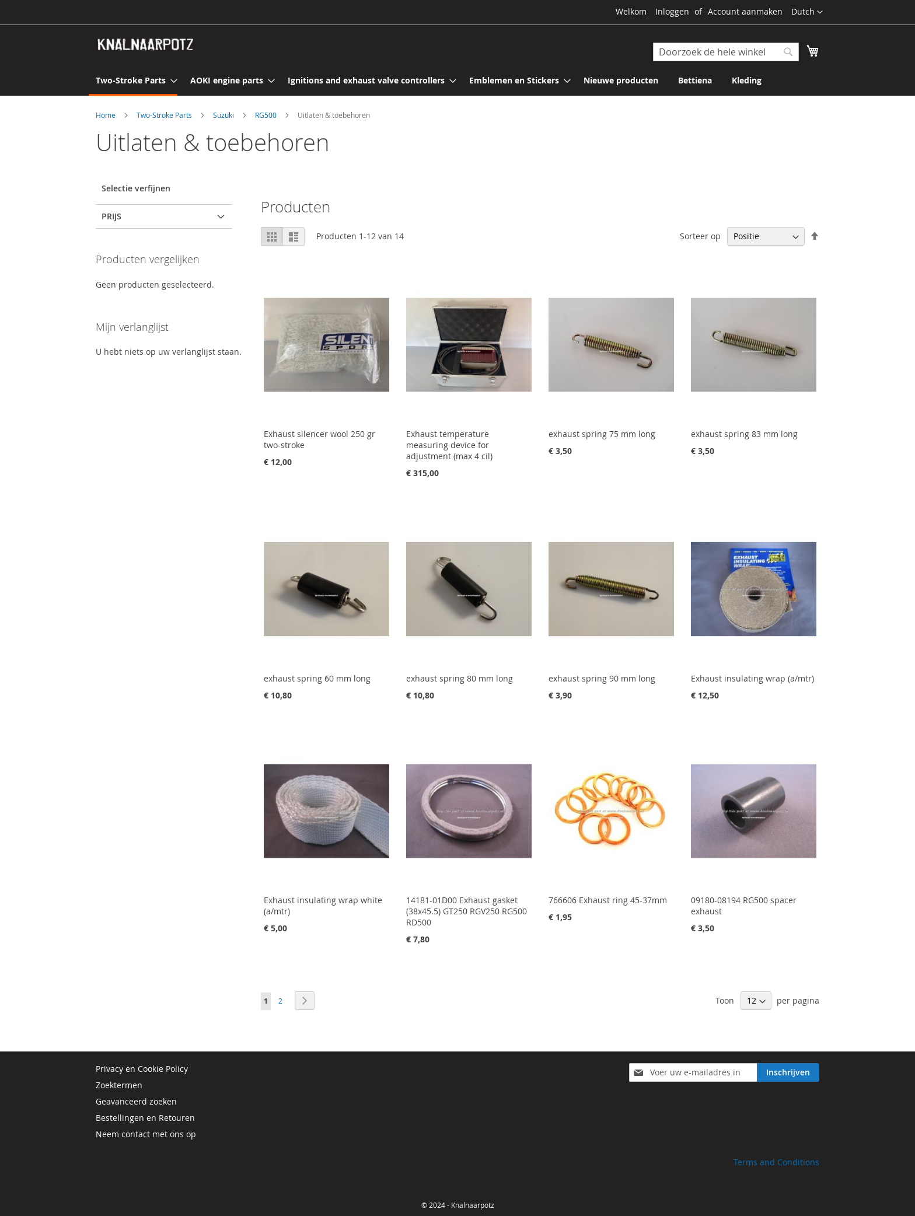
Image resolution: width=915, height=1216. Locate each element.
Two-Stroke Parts (165, 115)
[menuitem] (133, 81)
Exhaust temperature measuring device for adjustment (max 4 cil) (449, 445)
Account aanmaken (745, 11)
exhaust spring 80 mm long (459, 678)
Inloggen (672, 11)
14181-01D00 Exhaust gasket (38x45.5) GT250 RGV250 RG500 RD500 (466, 911)
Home (106, 115)
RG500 (266, 115)
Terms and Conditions (776, 1162)
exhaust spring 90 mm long (602, 678)
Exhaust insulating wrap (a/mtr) (752, 678)
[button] (807, 12)
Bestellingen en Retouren (145, 1117)
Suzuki (224, 115)
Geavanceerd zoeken (136, 1101)
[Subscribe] (788, 1072)
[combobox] (726, 52)
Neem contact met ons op (146, 1134)
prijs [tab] (111, 216)
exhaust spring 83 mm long (744, 433)
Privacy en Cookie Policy (142, 1068)
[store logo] (145, 45)
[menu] (457, 81)
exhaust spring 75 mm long (602, 433)
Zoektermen (119, 1085)
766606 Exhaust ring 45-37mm (608, 900)
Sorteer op (700, 236)
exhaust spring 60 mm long (317, 678)
